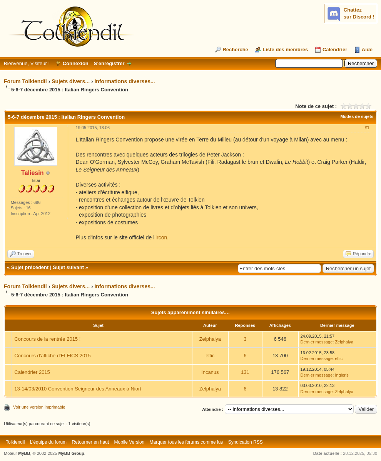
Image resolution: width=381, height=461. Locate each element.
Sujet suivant (68, 267)
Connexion (76, 63)
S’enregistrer (109, 63)
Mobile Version (129, 442)
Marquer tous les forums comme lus (186, 442)
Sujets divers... (71, 81)
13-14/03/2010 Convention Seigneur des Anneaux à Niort (77, 389)
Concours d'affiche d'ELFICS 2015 (52, 355)
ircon (161, 237)
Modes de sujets (356, 116)
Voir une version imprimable (39, 407)
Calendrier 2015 (32, 372)
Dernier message (317, 342)
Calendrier (335, 49)
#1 (366, 127)
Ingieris (341, 375)
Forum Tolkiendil (25, 81)
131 (245, 372)
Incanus (210, 372)
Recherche (235, 49)
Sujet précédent (30, 267)
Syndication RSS (245, 442)
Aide (367, 49)
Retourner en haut (90, 442)
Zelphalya (210, 339)
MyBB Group (71, 453)
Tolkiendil (15, 442)
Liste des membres (285, 49)
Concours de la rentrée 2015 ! (47, 339)
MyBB (24, 453)
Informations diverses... (124, 81)
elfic (210, 355)
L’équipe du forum (48, 442)
